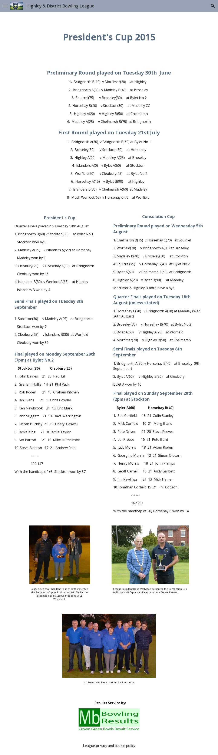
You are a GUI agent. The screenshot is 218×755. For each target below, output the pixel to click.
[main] (109, 37)
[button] (5, 6)
